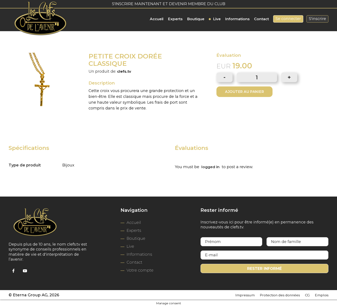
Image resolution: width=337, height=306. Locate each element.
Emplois (320, 294)
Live (217, 19)
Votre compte (140, 269)
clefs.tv (124, 71)
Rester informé (264, 268)
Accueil (157, 19)
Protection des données (273, 294)
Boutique (195, 19)
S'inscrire (317, 18)
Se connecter (288, 18)
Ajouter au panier (244, 92)
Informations (237, 19)
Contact (261, 19)
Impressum (234, 294)
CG (305, 294)
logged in (211, 166)
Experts (175, 19)
